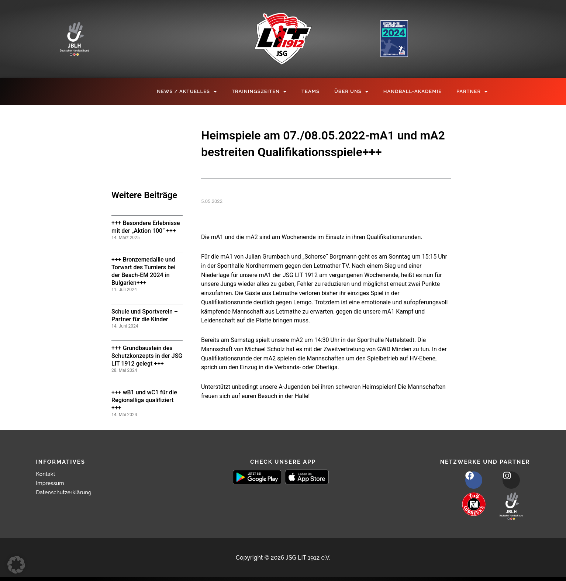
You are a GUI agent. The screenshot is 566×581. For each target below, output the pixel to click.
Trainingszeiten (259, 92)
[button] (16, 565)
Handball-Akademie (412, 91)
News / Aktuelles (187, 92)
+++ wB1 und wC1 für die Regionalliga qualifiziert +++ (144, 400)
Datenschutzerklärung (66, 492)
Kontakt (47, 473)
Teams (310, 91)
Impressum (51, 483)
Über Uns (351, 92)
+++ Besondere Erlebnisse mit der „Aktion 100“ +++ (145, 226)
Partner (472, 92)
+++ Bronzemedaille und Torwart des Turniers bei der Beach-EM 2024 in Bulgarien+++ (143, 271)
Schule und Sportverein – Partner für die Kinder (144, 315)
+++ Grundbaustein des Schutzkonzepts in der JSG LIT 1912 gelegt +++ (146, 356)
